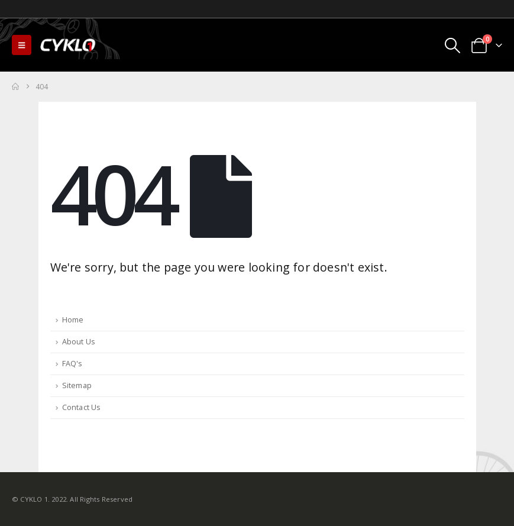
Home (73, 320)
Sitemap (77, 385)
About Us (79, 342)
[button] (21, 45)
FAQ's (72, 364)
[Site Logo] (68, 45)
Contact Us (81, 407)
